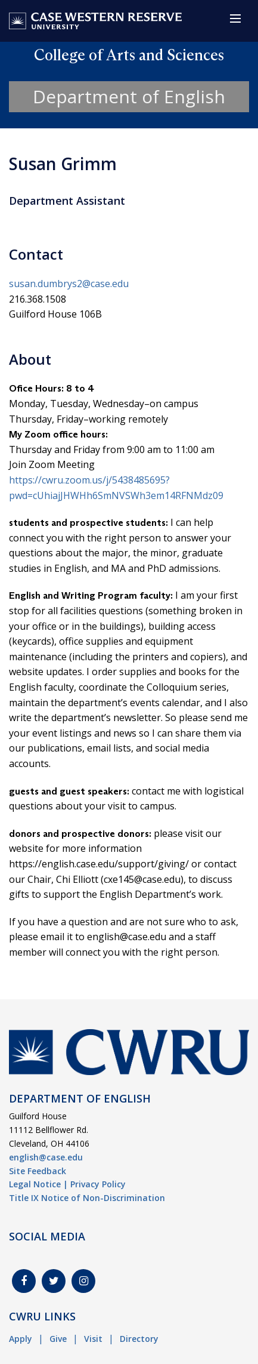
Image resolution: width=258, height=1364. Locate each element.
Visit (93, 1338)
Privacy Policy (98, 1184)
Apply (20, 1338)
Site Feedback (37, 1171)
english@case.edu (46, 1157)
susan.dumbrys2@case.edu (69, 283)
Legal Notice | (38, 1184)
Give (58, 1338)
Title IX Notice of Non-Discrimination (87, 1197)
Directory (139, 1338)
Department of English (129, 96)
